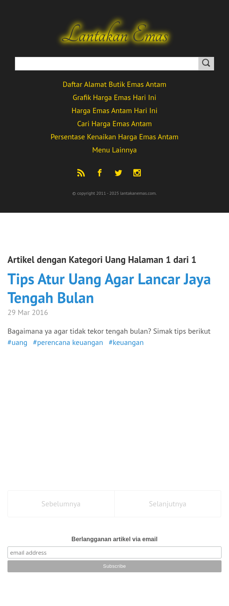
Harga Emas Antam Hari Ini (114, 110)
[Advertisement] (114, 422)
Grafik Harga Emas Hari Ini (115, 97)
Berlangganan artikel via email (114, 539)
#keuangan (126, 342)
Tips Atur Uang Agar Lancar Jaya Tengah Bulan (109, 288)
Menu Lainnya (114, 150)
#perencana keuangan (68, 342)
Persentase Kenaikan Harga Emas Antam (114, 137)
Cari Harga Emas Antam (114, 123)
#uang (17, 342)
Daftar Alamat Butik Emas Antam (115, 84)
